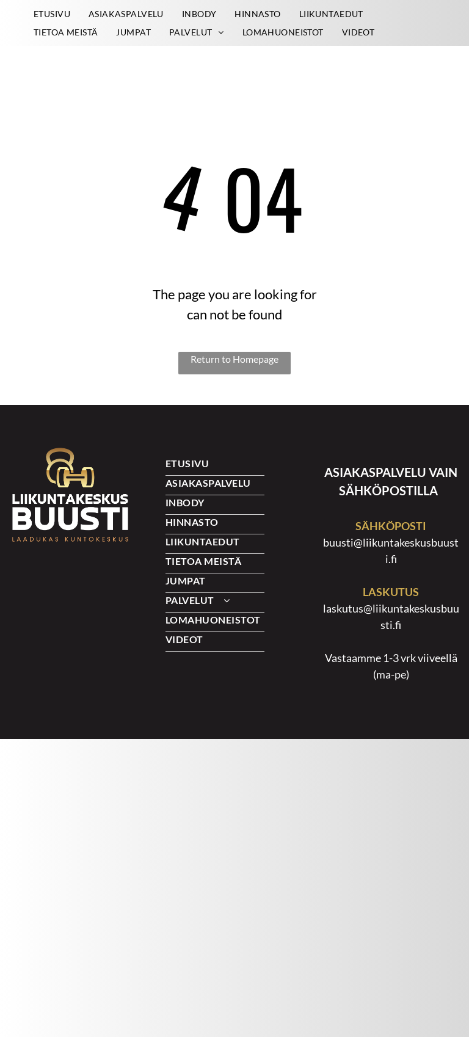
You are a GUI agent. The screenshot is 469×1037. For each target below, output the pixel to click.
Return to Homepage (234, 359)
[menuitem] (51, 13)
